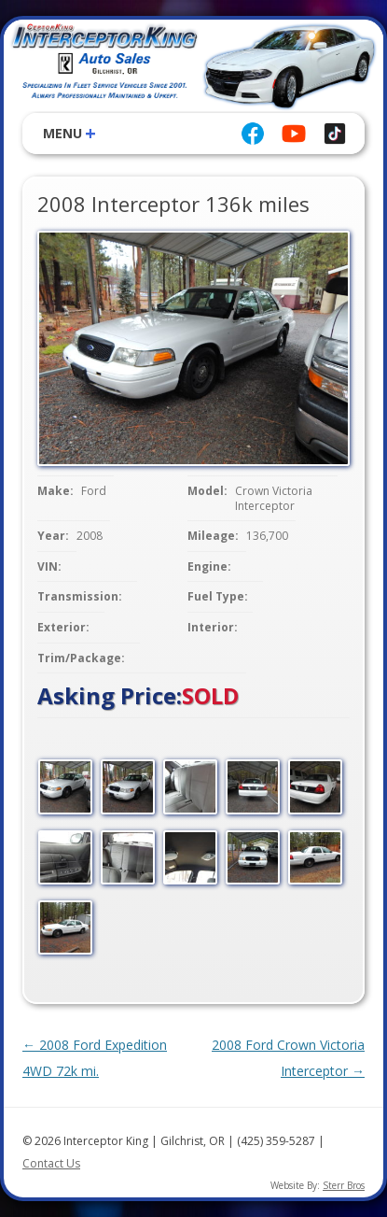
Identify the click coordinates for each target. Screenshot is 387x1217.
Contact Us (51, 1163)
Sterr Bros (344, 1185)
